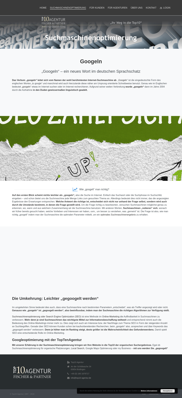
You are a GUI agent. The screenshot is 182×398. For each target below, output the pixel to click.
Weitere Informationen (149, 391)
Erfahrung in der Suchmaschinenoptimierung (49, 345)
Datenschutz (154, 394)
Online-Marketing (110, 316)
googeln (26, 86)
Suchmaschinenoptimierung (68, 8)
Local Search (77, 348)
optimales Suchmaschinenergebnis (118, 214)
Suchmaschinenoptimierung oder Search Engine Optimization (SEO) (46, 316)
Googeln (122, 80)
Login (165, 8)
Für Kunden (96, 8)
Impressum (166, 394)
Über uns (136, 8)
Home (43, 8)
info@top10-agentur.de (81, 378)
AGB (144, 394)
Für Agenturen (117, 8)
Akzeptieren (167, 391)
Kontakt (151, 8)
